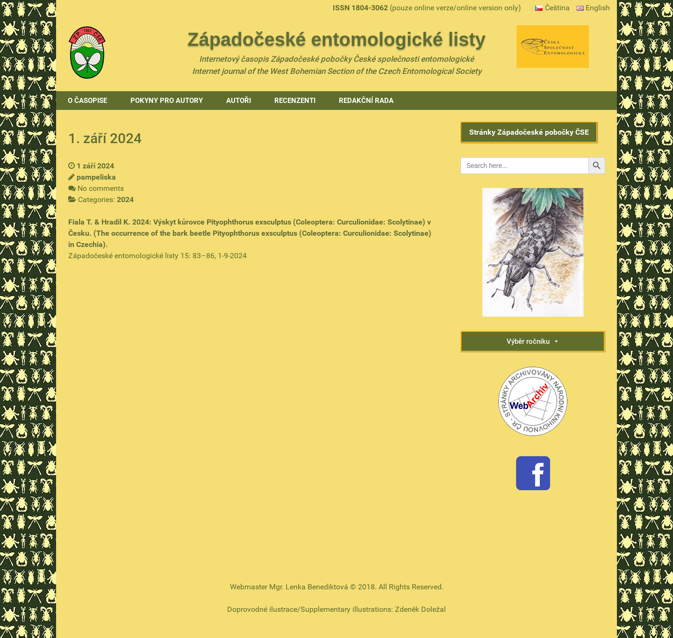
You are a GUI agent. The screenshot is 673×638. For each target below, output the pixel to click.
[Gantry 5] (87, 51)
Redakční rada (366, 100)
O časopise (87, 100)
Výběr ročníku (533, 341)
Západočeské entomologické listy (336, 39)
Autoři (238, 100)
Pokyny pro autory (166, 100)
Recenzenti (294, 100)
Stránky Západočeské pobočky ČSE (529, 132)
